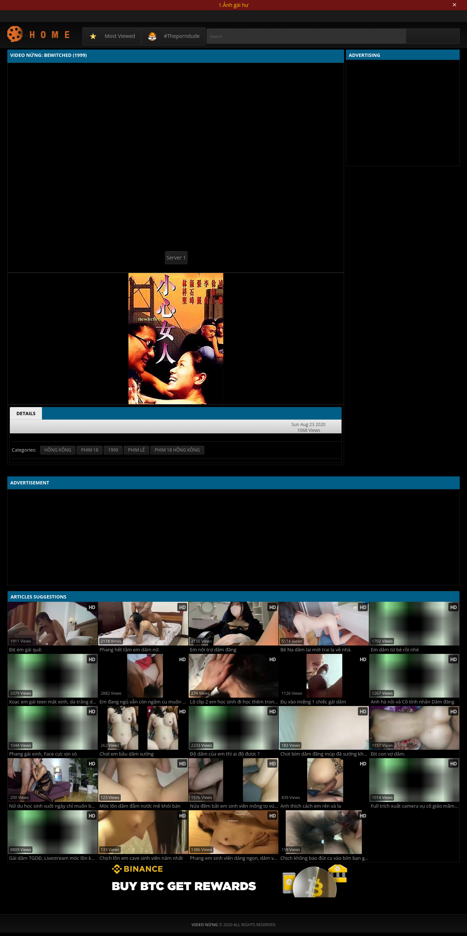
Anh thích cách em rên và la (310, 806)
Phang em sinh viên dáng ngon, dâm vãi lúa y (234, 858)
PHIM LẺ (136, 450)
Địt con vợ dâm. (388, 754)
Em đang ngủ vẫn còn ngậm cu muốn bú (144, 702)
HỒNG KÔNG (58, 450)
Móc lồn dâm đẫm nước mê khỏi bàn (140, 806)
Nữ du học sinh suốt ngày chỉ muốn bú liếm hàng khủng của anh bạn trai (53, 806)
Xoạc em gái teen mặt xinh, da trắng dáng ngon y (53, 702)
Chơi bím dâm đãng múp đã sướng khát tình (324, 754)
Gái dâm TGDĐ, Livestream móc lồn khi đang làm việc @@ (53, 858)
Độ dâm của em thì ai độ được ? (225, 754)
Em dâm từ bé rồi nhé (395, 650)
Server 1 (176, 257)
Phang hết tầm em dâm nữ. (130, 650)
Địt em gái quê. (25, 650)
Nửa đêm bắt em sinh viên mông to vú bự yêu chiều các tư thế (234, 806)
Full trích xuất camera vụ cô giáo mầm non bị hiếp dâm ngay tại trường (415, 806)
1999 (113, 450)
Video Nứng (38, 34)
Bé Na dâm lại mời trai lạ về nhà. (315, 650)
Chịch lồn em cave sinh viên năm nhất (141, 858)
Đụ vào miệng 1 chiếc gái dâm (313, 702)
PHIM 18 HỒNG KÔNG (177, 450)
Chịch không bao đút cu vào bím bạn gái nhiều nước (324, 858)
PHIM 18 (89, 450)
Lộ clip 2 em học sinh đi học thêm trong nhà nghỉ (234, 702)
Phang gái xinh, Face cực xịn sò (43, 754)
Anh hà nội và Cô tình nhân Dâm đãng (412, 702)
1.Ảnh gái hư (233, 4)
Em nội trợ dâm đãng (213, 650)
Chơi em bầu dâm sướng (127, 754)
